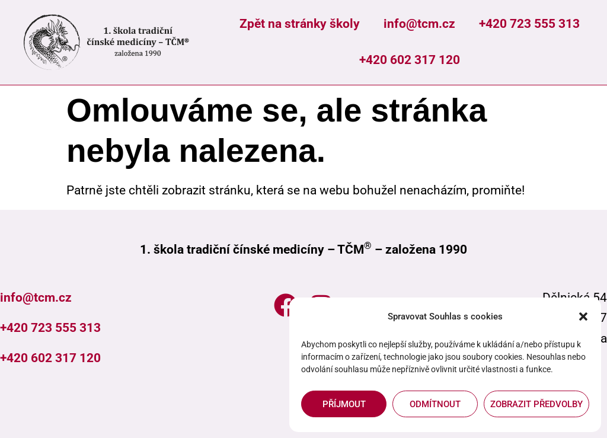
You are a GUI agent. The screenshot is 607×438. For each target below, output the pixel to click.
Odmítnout (435, 404)
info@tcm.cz (419, 24)
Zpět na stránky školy (299, 24)
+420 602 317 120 (409, 60)
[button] (583, 316)
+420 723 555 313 (529, 24)
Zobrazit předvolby (536, 404)
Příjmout (344, 404)
